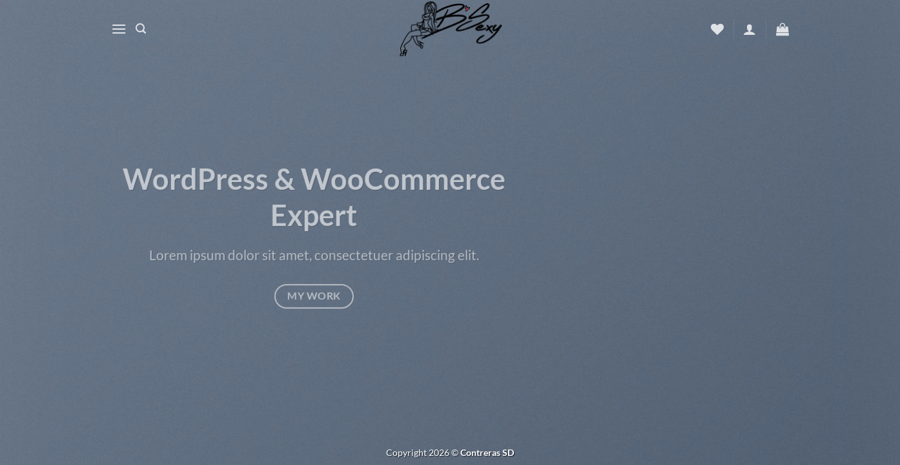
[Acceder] (749, 29)
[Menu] (119, 29)
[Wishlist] (717, 29)
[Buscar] (141, 28)
